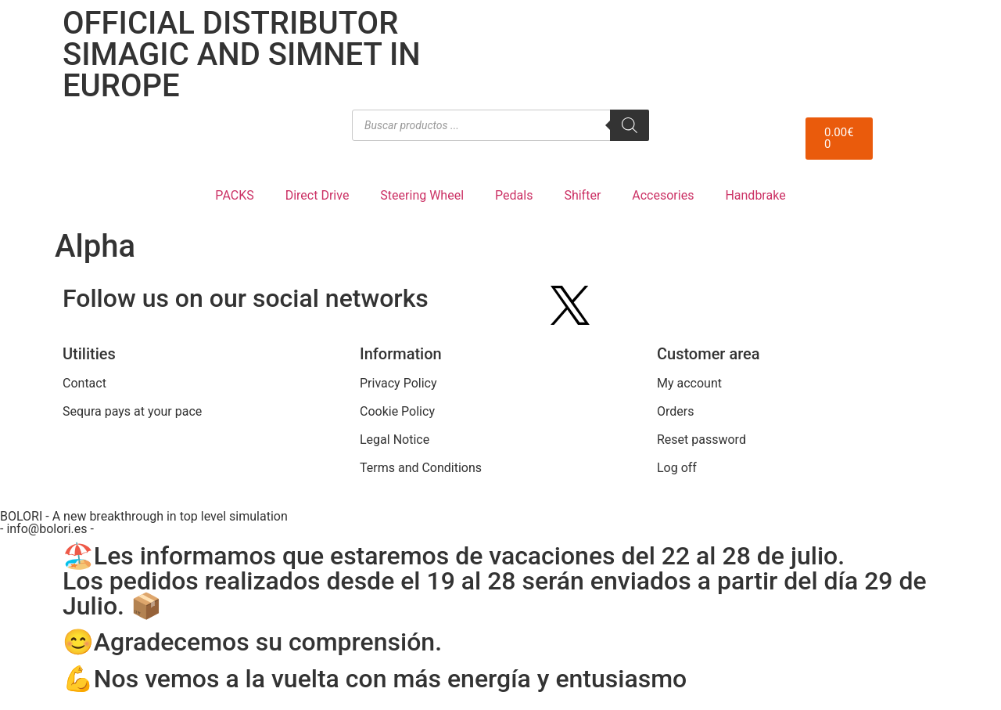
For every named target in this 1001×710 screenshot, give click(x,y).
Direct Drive (317, 195)
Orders (675, 411)
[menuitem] (915, 23)
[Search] (629, 125)
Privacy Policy (398, 383)
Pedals (514, 195)
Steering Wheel (422, 195)
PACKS (234, 195)
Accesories (663, 195)
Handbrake (755, 195)
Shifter (582, 195)
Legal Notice (394, 439)
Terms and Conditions (421, 467)
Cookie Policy (397, 411)
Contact (84, 383)
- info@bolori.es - (47, 528)
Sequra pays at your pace (132, 411)
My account (689, 383)
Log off (677, 467)
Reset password (701, 439)
